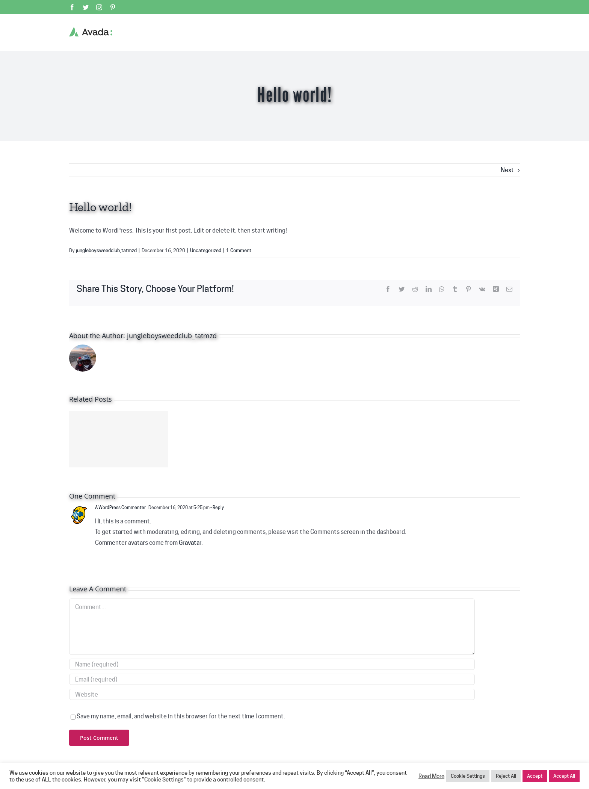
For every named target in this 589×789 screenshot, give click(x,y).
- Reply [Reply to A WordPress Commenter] (217, 507)
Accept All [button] (564, 776)
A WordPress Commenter (120, 507)
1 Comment (238, 250)
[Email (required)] (272, 679)
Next (507, 170)
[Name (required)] (272, 664)
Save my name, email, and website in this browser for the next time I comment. (181, 716)
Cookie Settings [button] (468, 776)
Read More (431, 776)
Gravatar (190, 542)
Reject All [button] (506, 776)
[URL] (272, 694)
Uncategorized (205, 250)
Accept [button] (534, 776)
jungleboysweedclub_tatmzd (106, 250)
